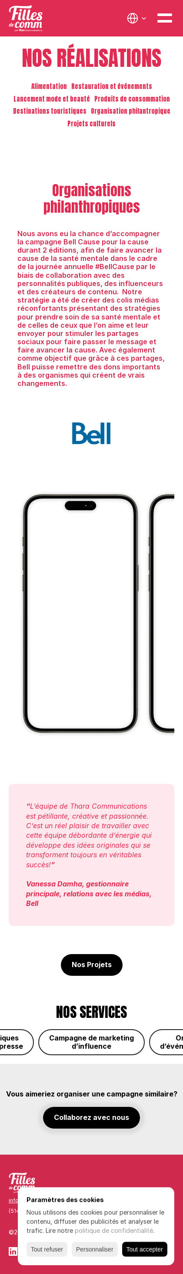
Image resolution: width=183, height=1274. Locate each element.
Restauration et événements (111, 86)
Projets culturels (91, 123)
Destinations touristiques (50, 111)
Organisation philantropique (130, 111)
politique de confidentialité (114, 1230)
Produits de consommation (132, 99)
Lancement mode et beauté (51, 99)
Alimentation (49, 86)
